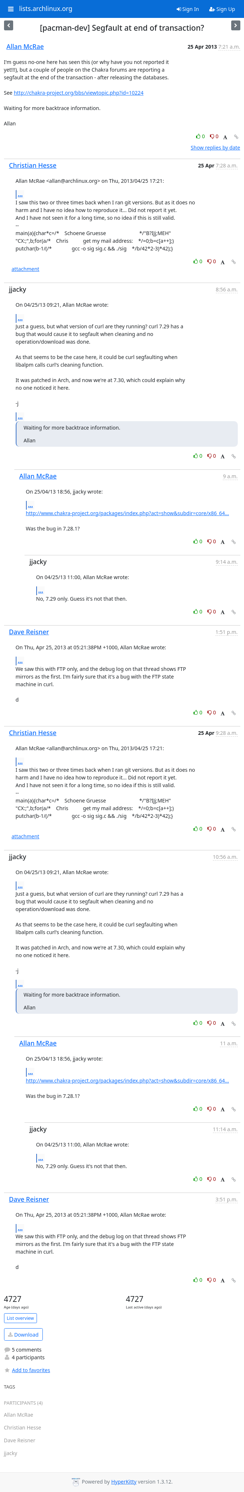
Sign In (188, 8)
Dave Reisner (29, 631)
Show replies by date (215, 147)
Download (23, 1334)
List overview (20, 1318)
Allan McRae (25, 46)
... (20, 194)
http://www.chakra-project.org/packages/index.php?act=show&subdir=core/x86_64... (127, 513)
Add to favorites (27, 1370)
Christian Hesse (33, 165)
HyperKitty (123, 1481)
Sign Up (222, 8)
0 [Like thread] (201, 136)
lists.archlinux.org (45, 8)
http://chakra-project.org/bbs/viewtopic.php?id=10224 (79, 92)
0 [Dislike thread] (214, 136)
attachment (26, 268)
